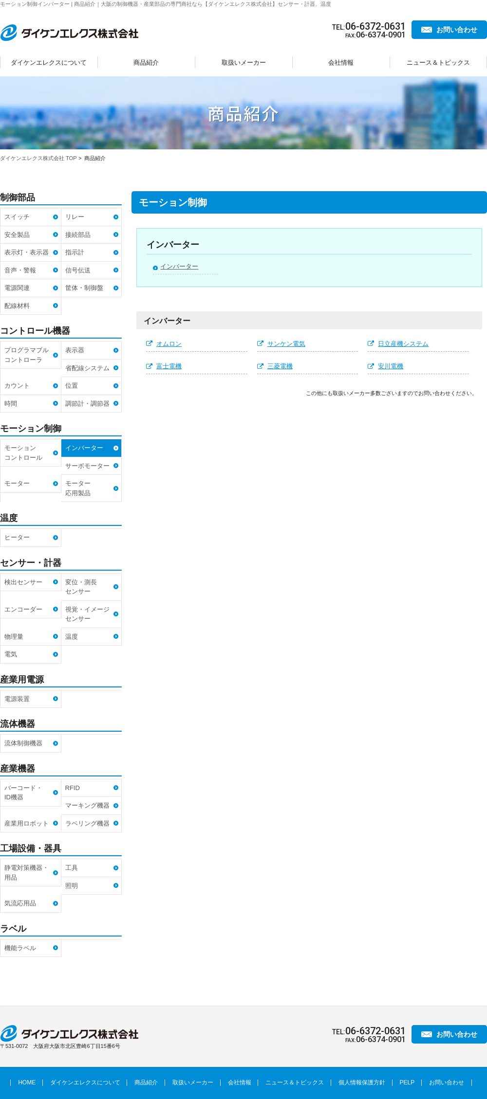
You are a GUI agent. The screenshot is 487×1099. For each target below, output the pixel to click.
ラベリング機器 (87, 823)
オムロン (169, 343)
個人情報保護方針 (361, 1082)
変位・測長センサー (81, 586)
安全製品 (17, 234)
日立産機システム (403, 343)
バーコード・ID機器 (23, 792)
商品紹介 (146, 62)
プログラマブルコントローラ (26, 354)
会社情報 (341, 62)
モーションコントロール (23, 452)
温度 (71, 636)
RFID (72, 788)
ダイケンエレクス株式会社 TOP (38, 158)
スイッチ (17, 216)
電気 (10, 654)
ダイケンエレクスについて (49, 62)
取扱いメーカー (244, 62)
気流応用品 (20, 903)
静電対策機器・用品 (26, 872)
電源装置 (17, 699)
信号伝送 (78, 270)
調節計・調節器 (87, 403)
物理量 (13, 636)
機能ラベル (20, 948)
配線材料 (17, 305)
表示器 (74, 350)
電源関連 (17, 287)
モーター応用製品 (78, 488)
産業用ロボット (26, 823)
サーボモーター (87, 465)
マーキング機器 (87, 805)
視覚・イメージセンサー (87, 614)
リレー (74, 216)
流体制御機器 (23, 743)
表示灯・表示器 (26, 252)
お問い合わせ (456, 30)
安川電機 (390, 366)
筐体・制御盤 (84, 287)
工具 (71, 867)
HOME (27, 1082)
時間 (10, 403)
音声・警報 (20, 270)
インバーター (179, 266)
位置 (71, 385)
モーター (17, 483)
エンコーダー (23, 609)
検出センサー (23, 582)
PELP (407, 1082)
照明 (71, 885)
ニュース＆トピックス (438, 62)
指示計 (74, 252)
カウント (17, 385)
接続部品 (78, 234)
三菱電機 (280, 366)
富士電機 (169, 366)
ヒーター (17, 537)
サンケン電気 (286, 343)
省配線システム (87, 368)
